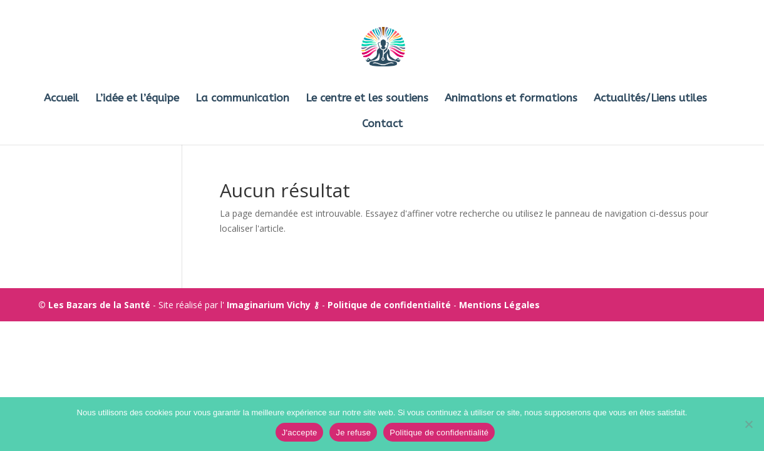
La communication (242, 98)
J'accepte (299, 432)
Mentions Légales (499, 305)
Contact (382, 124)
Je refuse (353, 432)
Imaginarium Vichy (269, 305)
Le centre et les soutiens (367, 98)
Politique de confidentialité (389, 305)
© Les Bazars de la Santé (94, 305)
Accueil (61, 98)
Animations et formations (511, 98)
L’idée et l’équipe (137, 98)
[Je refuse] (748, 424)
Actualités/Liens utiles (650, 98)
